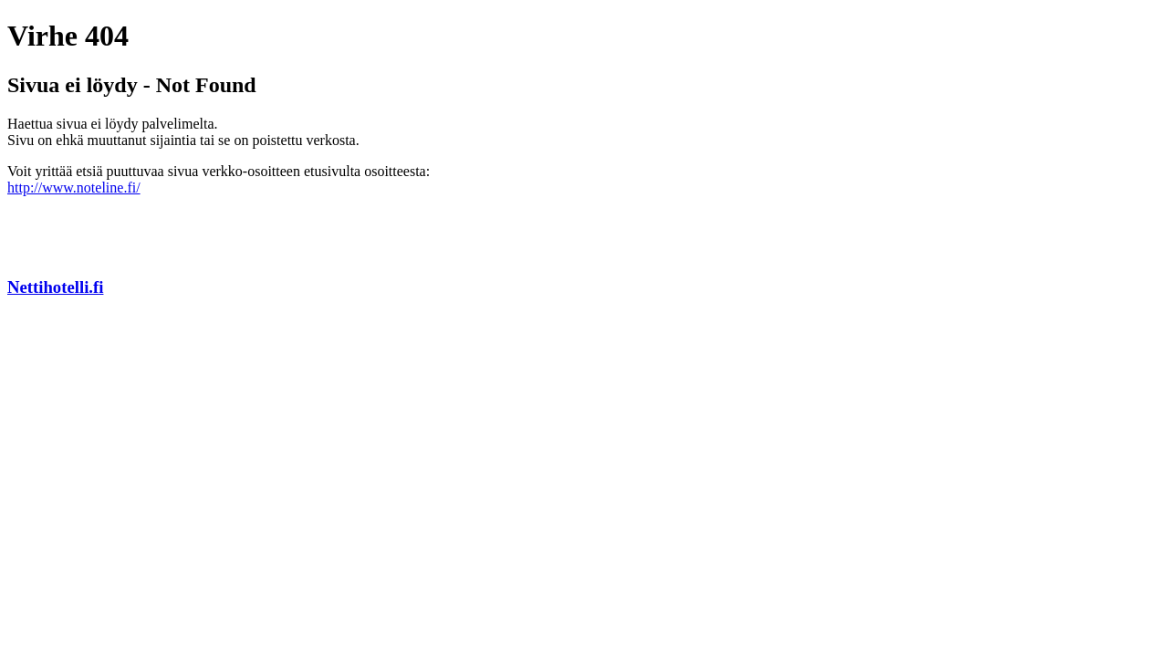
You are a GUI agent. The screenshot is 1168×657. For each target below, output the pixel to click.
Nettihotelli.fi (55, 287)
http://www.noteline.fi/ (74, 187)
